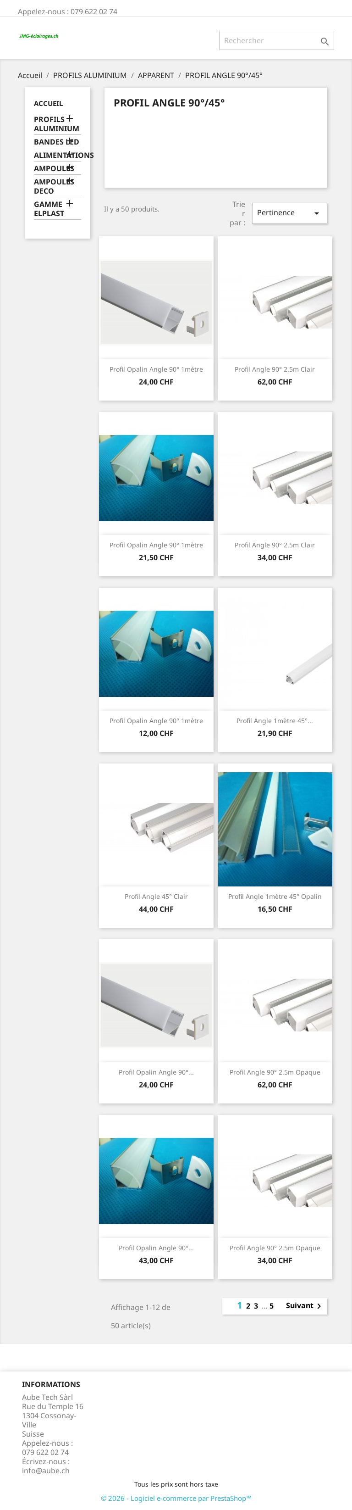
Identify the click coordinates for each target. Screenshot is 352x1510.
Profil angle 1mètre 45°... (274, 720)
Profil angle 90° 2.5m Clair (275, 369)
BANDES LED (56, 142)
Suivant (305, 1306)
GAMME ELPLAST (49, 209)
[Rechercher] (276, 40)
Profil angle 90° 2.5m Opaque (275, 1072)
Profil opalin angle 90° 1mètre (156, 369)
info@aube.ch (46, 1470)
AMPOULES (54, 168)
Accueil (48, 103)
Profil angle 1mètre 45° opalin (275, 896)
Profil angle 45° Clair (156, 896)
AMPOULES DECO (54, 186)
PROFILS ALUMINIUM (56, 124)
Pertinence (289, 213)
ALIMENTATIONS (57, 155)
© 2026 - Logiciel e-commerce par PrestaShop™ (176, 1498)
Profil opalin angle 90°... (156, 1072)
